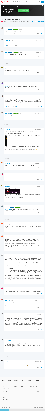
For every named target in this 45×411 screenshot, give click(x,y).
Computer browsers (6, 380)
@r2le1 (6, 112)
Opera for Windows (6, 382)
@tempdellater (23, 204)
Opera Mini (5, 394)
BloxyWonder (7, 286)
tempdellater (7, 183)
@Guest (20, 26)
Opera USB (5, 388)
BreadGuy (7, 81)
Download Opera (24, 7)
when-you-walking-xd (9, 234)
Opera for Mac (6, 383)
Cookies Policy (31, 383)
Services (16, 377)
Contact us (38, 388)
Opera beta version (7, 387)
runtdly (6, 311)
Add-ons (15, 380)
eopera (6, 172)
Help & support (24, 380)
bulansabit (7, 221)
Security (29, 380)
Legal (29, 377)
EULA (29, 385)
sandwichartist (7, 297)
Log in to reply (40, 18)
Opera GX (5, 18)
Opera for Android (6, 393)
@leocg (6, 40)
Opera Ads (16, 385)
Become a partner (39, 386)
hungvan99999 (8, 337)
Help (22, 377)
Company (38, 377)
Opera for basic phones (7, 398)
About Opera (38, 380)
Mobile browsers (5, 391)
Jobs (37, 383)
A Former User (7, 37)
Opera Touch (5, 396)
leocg (6, 26)
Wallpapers (16, 383)
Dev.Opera (23, 385)
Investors (37, 385)
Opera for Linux (6, 385)
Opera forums (23, 383)
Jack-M (6, 65)
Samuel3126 (7, 358)
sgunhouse (7, 204)
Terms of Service (31, 386)
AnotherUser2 (7, 160)
